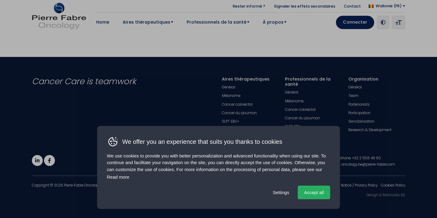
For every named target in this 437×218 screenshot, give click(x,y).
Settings (281, 192)
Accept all (314, 192)
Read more (118, 177)
